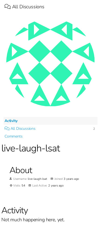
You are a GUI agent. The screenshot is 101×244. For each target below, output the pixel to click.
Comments (14, 136)
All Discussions (24, 6)
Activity (11, 120)
